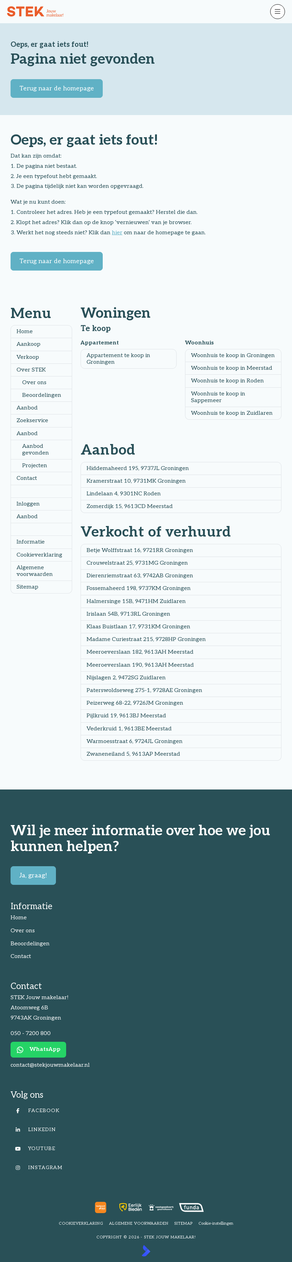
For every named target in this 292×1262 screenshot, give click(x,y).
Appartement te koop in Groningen (118, 359)
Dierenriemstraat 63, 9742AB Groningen (140, 575)
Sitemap (27, 587)
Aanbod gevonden (35, 449)
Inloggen (28, 504)
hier (117, 232)
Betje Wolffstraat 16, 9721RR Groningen (140, 550)
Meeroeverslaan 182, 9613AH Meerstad (140, 652)
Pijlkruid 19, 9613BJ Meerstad (126, 715)
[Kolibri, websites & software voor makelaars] (146, 1250)
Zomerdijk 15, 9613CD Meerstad (130, 506)
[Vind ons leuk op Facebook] (144, 1110)
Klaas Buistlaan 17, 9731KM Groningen (138, 626)
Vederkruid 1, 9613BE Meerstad (129, 728)
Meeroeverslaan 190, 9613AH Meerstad (140, 665)
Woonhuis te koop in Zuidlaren (232, 413)
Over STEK (31, 370)
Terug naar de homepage (56, 88)
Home (25, 331)
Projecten (34, 465)
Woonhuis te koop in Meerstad (231, 368)
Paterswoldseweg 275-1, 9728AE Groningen (144, 690)
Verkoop (28, 357)
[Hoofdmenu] (277, 11)
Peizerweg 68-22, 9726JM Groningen (135, 703)
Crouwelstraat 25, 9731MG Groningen (137, 563)
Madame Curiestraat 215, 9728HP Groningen (146, 639)
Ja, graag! (33, 875)
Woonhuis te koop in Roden (227, 381)
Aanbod (27, 408)
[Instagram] (144, 1167)
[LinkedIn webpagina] (144, 1129)
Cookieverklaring (39, 555)
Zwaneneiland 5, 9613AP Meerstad (133, 754)
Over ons (34, 382)
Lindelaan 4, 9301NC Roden (124, 493)
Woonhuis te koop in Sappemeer (218, 397)
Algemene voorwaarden (35, 571)
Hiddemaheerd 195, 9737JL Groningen (138, 468)
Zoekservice (32, 420)
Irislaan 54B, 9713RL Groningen (128, 614)
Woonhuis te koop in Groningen (233, 355)
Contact (27, 478)
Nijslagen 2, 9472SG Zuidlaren (126, 677)
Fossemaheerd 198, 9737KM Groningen (139, 588)
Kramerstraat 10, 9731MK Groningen (136, 481)
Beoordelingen (41, 395)
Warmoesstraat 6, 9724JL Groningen (135, 741)
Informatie (31, 542)
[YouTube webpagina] (144, 1148)
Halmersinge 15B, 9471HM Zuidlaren (136, 601)
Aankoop (28, 344)
